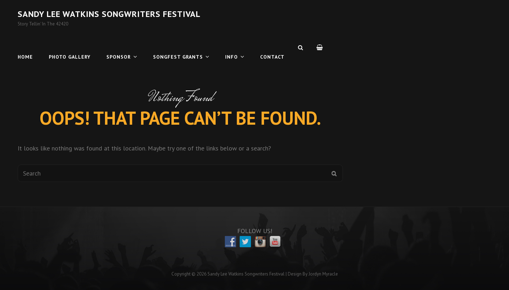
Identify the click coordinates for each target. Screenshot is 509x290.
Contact (272, 47)
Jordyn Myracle (323, 274)
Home (25, 47)
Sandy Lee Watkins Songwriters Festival (109, 13)
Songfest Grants (178, 47)
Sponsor (118, 47)
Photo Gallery (69, 47)
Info (231, 47)
